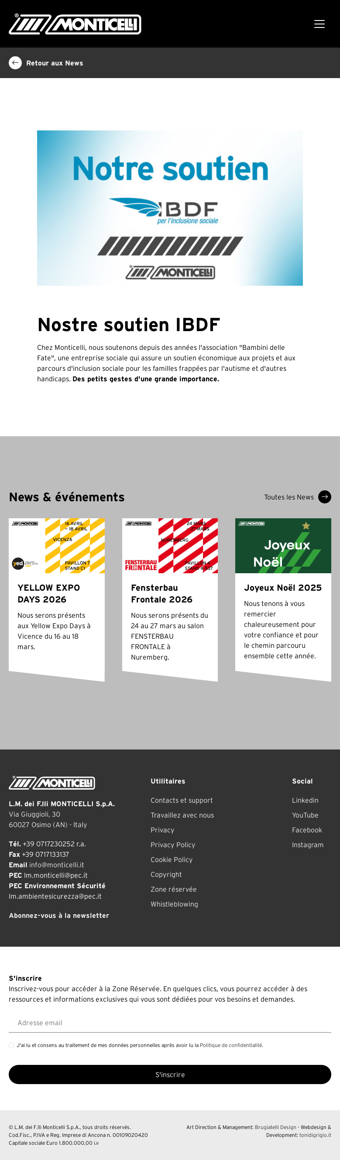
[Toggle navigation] (319, 24)
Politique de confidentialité (231, 1045)
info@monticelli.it (56, 865)
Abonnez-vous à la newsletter (59, 915)
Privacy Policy (173, 845)
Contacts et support (182, 800)
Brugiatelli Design (275, 1127)
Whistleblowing (174, 904)
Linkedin (305, 800)
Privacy (163, 830)
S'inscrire (170, 1074)
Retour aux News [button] (46, 62)
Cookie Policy (172, 859)
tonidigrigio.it (315, 1135)
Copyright (166, 874)
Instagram (308, 845)
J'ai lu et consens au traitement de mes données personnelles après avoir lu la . (140, 1045)
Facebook (307, 830)
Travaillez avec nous (182, 815)
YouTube (305, 815)
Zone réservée (174, 889)
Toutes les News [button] (297, 496)
